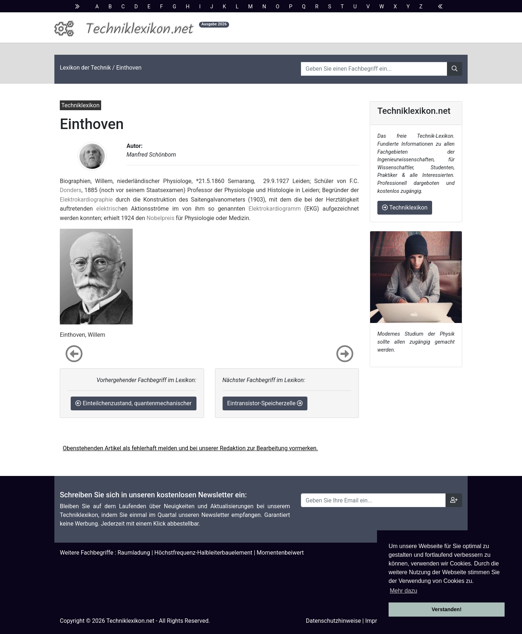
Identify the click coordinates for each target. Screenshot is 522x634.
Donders (71, 190)
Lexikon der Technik (85, 67)
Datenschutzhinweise (333, 620)
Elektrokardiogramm (275, 208)
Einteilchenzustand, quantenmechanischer (133, 403)
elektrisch (108, 208)
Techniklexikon (404, 207)
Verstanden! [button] (446, 609)
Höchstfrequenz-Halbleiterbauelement (203, 552)
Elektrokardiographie (86, 199)
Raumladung (133, 552)
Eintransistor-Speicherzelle (265, 403)
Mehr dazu (403, 591)
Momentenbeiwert (280, 552)
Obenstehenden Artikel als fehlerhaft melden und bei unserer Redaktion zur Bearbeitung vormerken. (190, 448)
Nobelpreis (160, 218)
